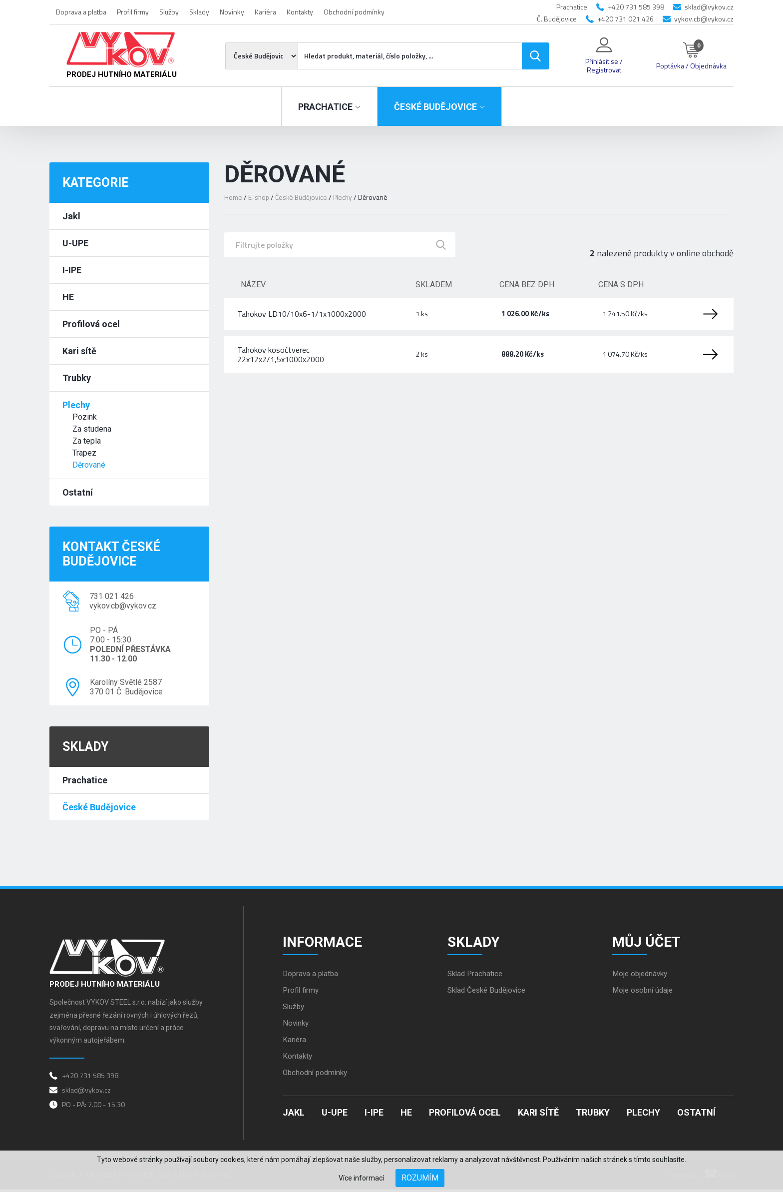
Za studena (91, 429)
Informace (324, 942)
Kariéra (265, 11)
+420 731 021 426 (625, 18)
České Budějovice (99, 807)
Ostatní (77, 492)
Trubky (76, 378)
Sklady (199, 11)
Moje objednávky (641, 976)
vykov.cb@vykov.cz (704, 18)
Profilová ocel (91, 324)
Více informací (361, 1178)
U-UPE (75, 243)
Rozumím (419, 1178)
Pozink (84, 417)
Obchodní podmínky (354, 11)
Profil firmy (133, 11)
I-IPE (71, 270)
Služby (169, 11)
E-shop (259, 197)
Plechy (76, 405)
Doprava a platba (81, 11)
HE (68, 297)
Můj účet (648, 942)
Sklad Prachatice (476, 976)
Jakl (71, 216)
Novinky (232, 11)
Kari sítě (79, 351)
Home (233, 197)
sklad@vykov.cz (709, 6)
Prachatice (84, 780)
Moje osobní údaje (644, 992)
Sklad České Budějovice (489, 992)
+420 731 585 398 (636, 6)
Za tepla (86, 441)
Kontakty (300, 11)
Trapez (84, 453)
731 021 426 (111, 596)
